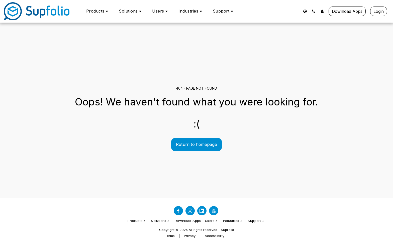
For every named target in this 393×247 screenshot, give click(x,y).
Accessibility (214, 236)
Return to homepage (196, 144)
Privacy (189, 236)
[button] (98, 11)
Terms (170, 236)
